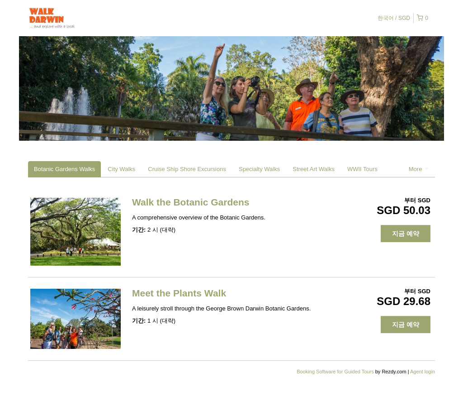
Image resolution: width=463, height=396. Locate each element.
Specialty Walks (259, 169)
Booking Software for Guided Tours (336, 371)
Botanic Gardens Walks (64, 169)
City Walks (121, 169)
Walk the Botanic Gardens (190, 202)
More (418, 169)
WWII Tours (362, 169)
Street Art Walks (314, 169)
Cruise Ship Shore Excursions (187, 169)
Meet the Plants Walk (179, 293)
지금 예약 (405, 233)
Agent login (422, 371)
